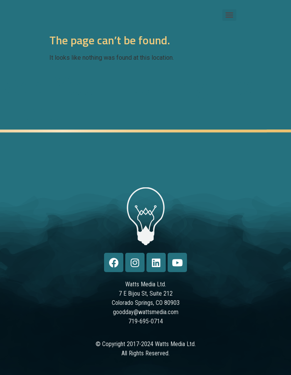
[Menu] (229, 15)
